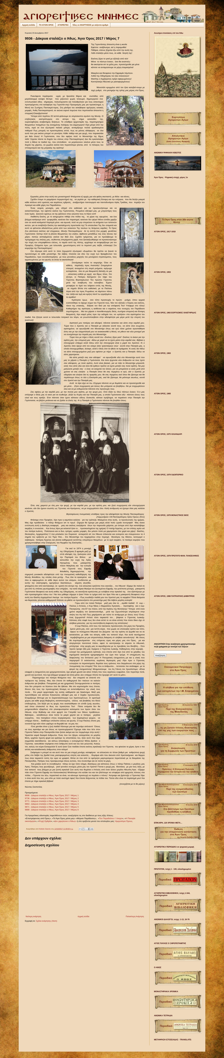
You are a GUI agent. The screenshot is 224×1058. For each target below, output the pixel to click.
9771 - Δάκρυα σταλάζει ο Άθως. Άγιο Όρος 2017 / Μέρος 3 (52, 801)
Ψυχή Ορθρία (45, 821)
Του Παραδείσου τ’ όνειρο (110, 818)
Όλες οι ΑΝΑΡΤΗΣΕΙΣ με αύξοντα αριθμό (90, 25)
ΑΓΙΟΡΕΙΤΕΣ (63, 25)
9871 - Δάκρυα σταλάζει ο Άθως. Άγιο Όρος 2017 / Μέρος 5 (52, 807)
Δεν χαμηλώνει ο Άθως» (65, 821)
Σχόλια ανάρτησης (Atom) (46, 921)
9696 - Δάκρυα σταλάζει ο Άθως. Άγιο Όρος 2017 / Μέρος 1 (52, 795)
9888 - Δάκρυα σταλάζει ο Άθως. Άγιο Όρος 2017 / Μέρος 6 (52, 810)
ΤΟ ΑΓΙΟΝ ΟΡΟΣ (46, 25)
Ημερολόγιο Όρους (123, 821)
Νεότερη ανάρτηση (33, 916)
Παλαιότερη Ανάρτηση (135, 916)
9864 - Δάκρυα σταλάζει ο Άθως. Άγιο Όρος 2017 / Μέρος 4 (52, 804)
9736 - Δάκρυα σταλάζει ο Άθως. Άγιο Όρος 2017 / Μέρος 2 (52, 798)
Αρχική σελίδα (28, 25)
